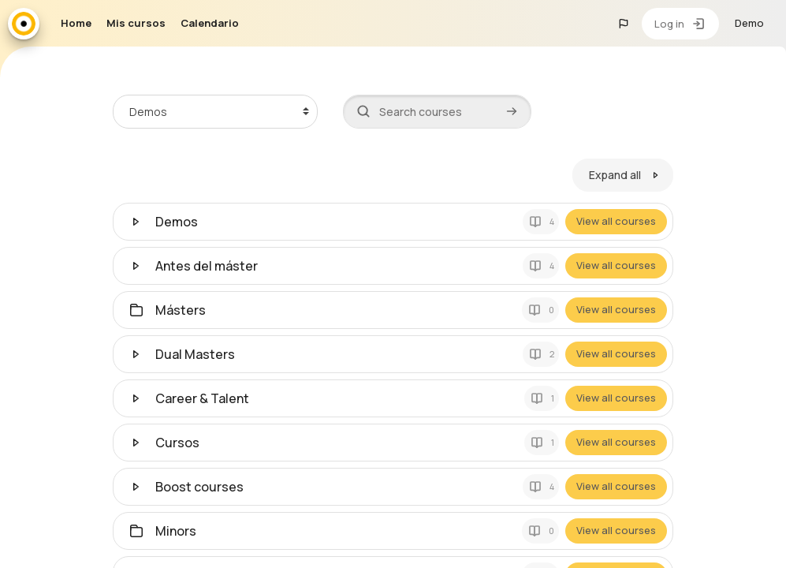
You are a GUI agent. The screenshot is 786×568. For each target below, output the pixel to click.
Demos (176, 221)
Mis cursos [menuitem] (136, 23)
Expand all (616, 174)
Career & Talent (202, 397)
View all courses (617, 221)
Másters (180, 309)
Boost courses (199, 486)
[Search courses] (437, 111)
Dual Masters (195, 353)
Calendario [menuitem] (210, 23)
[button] (623, 24)
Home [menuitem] (76, 23)
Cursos (177, 441)
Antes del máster (206, 265)
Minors (175, 530)
